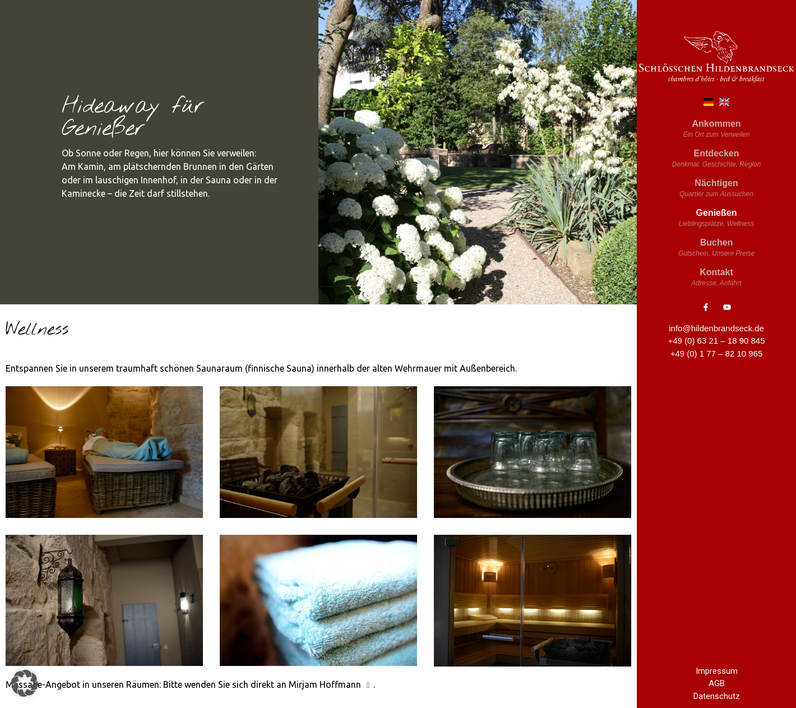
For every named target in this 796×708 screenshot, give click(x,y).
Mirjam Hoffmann (331, 684)
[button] (24, 683)
